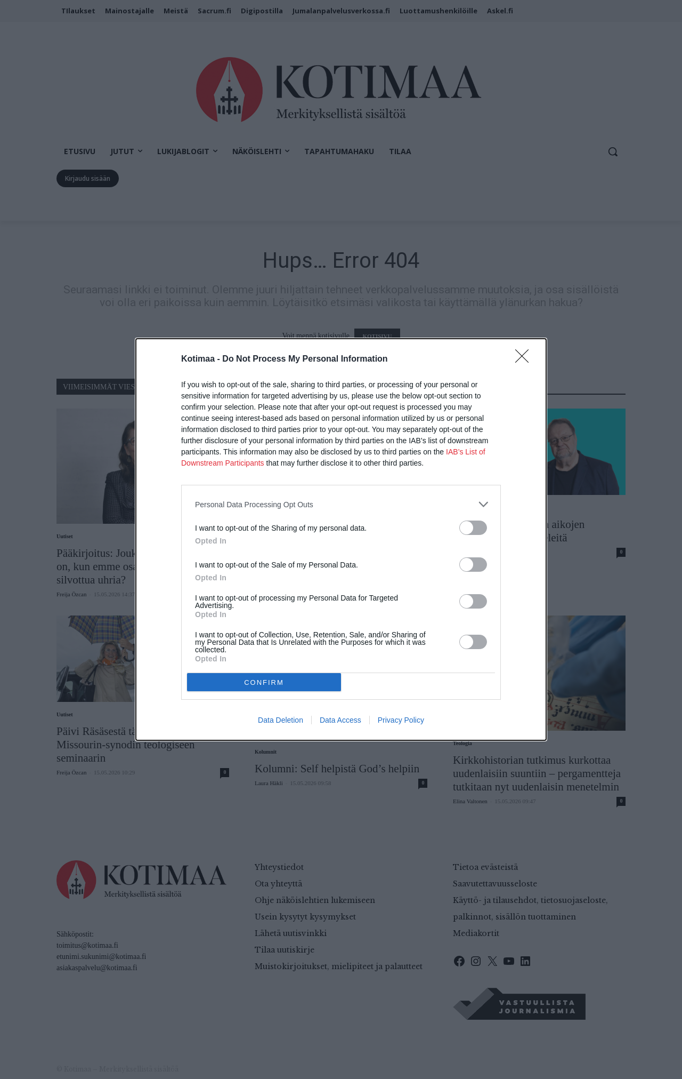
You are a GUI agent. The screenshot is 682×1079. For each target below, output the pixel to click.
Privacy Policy (401, 720)
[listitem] (341, 504)
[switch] (473, 528)
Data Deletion (280, 720)
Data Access (340, 720)
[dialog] (341, 539)
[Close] (525, 359)
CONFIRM (264, 682)
